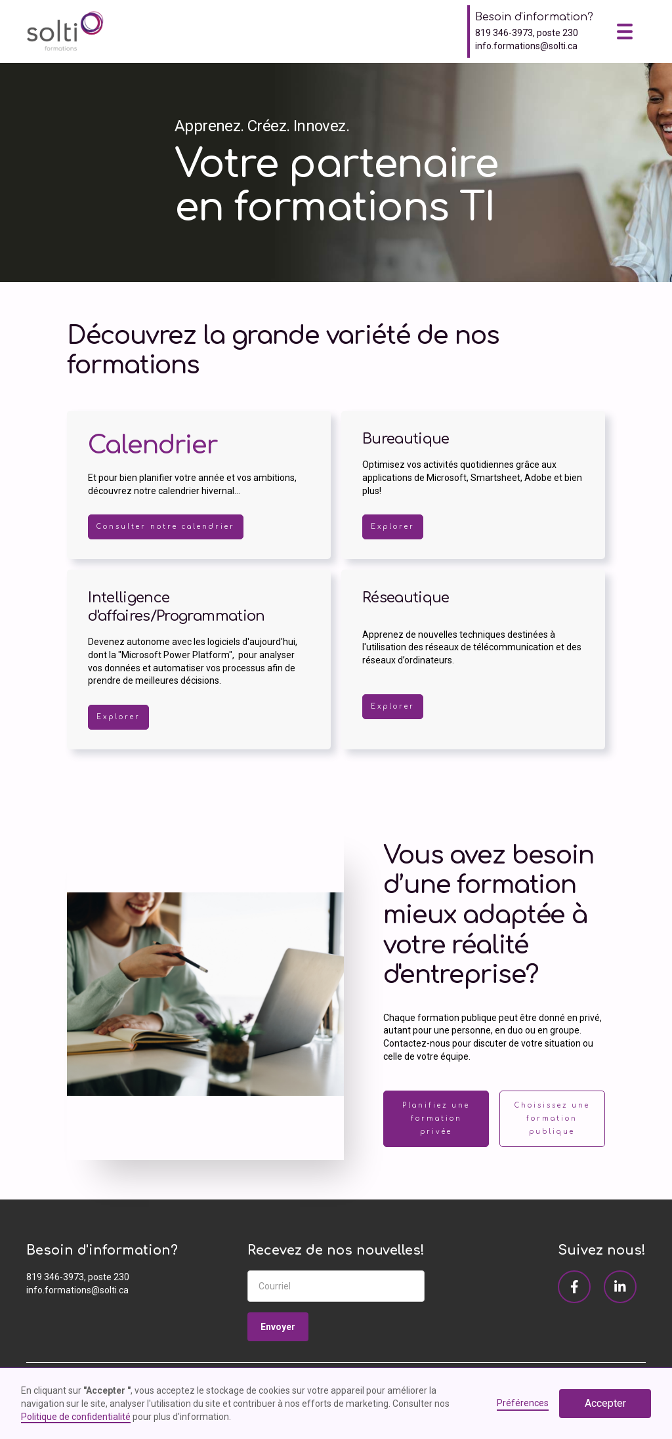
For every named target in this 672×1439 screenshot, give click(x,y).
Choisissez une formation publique (552, 1118)
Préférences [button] (523, 1403)
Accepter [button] (605, 1403)
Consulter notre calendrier (165, 526)
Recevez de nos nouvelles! (336, 1250)
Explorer (393, 526)
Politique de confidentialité (76, 1416)
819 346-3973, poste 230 (526, 33)
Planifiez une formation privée (436, 1118)
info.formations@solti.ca (526, 46)
